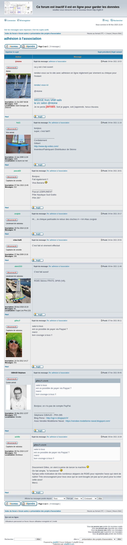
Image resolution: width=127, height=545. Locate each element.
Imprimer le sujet (12, 52)
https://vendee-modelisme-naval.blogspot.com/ (88, 421)
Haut (7, 117)
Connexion (10, 21)
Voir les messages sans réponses (17, 30)
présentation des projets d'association (46, 33)
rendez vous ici (41, 85)
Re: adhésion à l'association (59, 123)
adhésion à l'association (22, 38)
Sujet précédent (104, 52)
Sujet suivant (117, 52)
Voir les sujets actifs (41, 30)
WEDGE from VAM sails (48, 100)
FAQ (106, 21)
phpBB (55, 542)
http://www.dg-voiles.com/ (46, 146)
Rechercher (117, 21)
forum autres (24, 33)
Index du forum (11, 33)
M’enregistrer (23, 21)
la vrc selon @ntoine (46, 103)
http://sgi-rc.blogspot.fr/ (57, 418)
